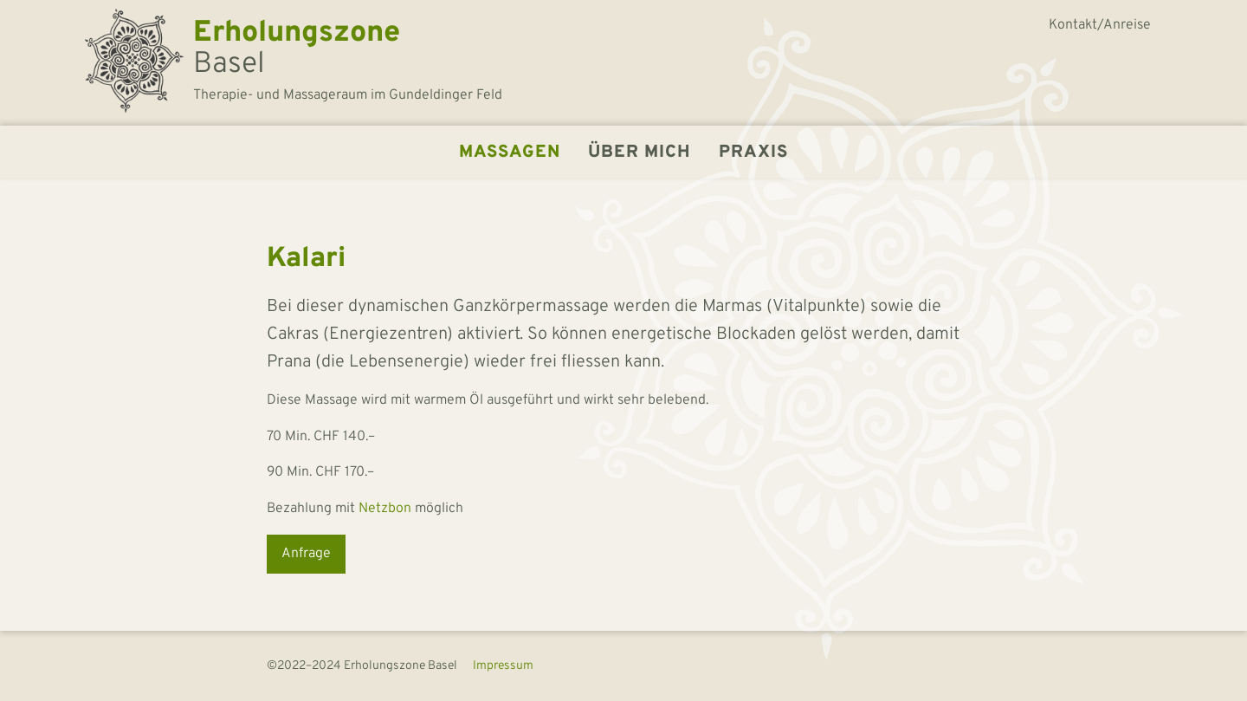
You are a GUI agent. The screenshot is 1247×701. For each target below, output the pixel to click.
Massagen (509, 152)
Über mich (639, 152)
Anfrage (306, 553)
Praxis (753, 152)
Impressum (503, 666)
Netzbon (385, 508)
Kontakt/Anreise (1100, 25)
